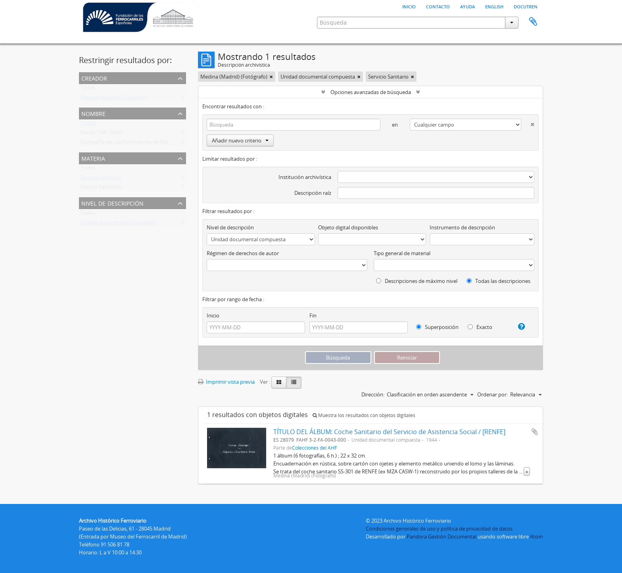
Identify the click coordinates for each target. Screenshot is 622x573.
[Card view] (278, 382)
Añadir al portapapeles (535, 432)
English (494, 6)
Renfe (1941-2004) (101, 134)
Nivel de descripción (112, 202)
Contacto (438, 6)
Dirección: (372, 394)
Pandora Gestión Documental (441, 536)
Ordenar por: (492, 394)
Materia (93, 157)
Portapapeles (533, 22)
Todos (88, 89)
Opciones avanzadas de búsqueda (370, 92)
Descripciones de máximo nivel (416, 281)
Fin (313, 315)
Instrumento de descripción (462, 227)
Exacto (480, 327)
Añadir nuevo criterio (240, 140)
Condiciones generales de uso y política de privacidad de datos (439, 528)
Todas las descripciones (498, 281)
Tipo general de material (402, 253)
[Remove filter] (271, 77)
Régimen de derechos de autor (243, 253)
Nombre (93, 113)
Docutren (526, 6)
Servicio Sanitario (101, 179)
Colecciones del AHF (314, 447)
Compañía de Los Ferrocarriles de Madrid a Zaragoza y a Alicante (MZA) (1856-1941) (178, 143)
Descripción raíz (312, 192)
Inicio (409, 6)
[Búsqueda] (293, 125)
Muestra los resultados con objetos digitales (364, 415)
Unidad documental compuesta (118, 223)
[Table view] (293, 382)
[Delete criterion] (527, 123)
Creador (94, 77)
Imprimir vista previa (226, 381)
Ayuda (467, 6)
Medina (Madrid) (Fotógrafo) (114, 98)
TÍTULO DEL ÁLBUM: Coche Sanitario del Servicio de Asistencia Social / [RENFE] (389, 431)
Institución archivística (304, 177)
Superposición (437, 327)
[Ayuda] (518, 327)
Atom (536, 536)
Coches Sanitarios (101, 188)
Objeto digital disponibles (348, 227)
